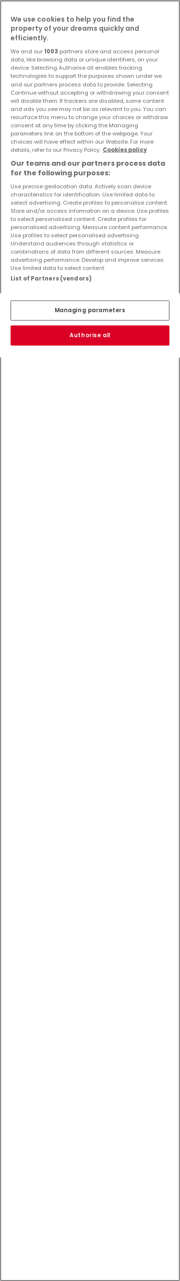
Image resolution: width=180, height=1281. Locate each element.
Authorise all (90, 335)
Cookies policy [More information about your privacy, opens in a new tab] (125, 150)
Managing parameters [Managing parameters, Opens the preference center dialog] (90, 310)
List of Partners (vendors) (51, 278)
